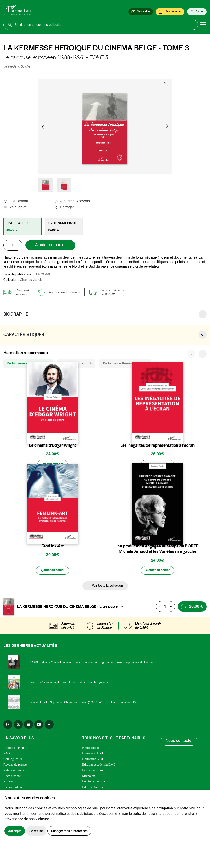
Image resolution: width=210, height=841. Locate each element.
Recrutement (12, 776)
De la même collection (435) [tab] (28, 363)
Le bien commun (93, 782)
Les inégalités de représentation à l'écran (157, 445)
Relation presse (13, 771)
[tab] (22, 226)
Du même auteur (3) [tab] (76, 363)
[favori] (75, 436)
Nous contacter (179, 741)
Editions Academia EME (99, 765)
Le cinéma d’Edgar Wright (52, 445)
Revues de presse (15, 765)
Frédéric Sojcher (19, 66)
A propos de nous (15, 748)
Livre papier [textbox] (109, 607)
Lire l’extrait (15, 201)
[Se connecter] (170, 11)
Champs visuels (31, 279)
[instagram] (7, 725)
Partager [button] (64, 207)
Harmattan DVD (93, 754)
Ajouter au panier (50, 245)
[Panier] (197, 11)
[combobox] (112, 607)
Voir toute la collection (107, 586)
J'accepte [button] (15, 831)
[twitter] (18, 725)
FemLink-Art (52, 546)
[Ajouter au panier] (157, 464)
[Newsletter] (140, 11)
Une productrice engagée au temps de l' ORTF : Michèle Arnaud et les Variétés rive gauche (158, 549)
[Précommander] (52, 464)
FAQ (6, 754)
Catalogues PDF (14, 759)
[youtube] (38, 725)
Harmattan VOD (93, 759)
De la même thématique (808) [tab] (125, 363)
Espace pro (10, 782)
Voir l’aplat (14, 207)
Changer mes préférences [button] (69, 831)
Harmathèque (91, 748)
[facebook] (49, 725)
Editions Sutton (92, 787)
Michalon (88, 776)
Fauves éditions (92, 771)
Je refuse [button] (36, 831)
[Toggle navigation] (203, 25)
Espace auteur (12, 787)
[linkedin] (28, 725)
